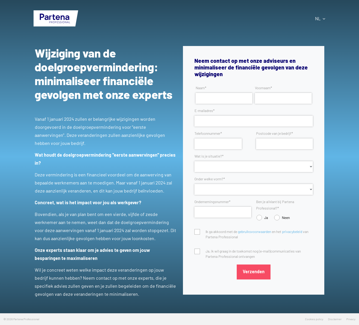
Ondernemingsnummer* (212, 201)
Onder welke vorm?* (209, 179)
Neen (286, 217)
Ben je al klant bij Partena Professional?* (275, 204)
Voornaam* (263, 88)
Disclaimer (335, 319)
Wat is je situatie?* (209, 156)
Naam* (201, 88)
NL (320, 18)
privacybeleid (292, 231)
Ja (266, 217)
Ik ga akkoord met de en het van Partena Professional (256, 234)
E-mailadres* (204, 110)
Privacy (351, 319)
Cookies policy (314, 319)
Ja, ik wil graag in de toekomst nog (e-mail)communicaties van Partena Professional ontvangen (253, 253)
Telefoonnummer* (208, 133)
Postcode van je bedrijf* (274, 133)
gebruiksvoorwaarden (254, 231)
